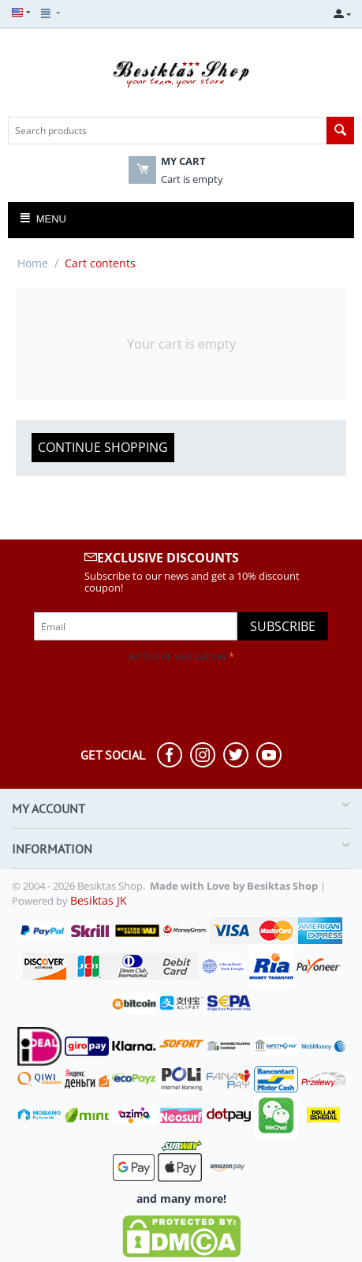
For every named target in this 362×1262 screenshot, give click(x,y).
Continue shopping (103, 447)
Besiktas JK (98, 900)
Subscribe (282, 626)
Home (32, 263)
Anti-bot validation (177, 655)
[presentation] (132, 698)
